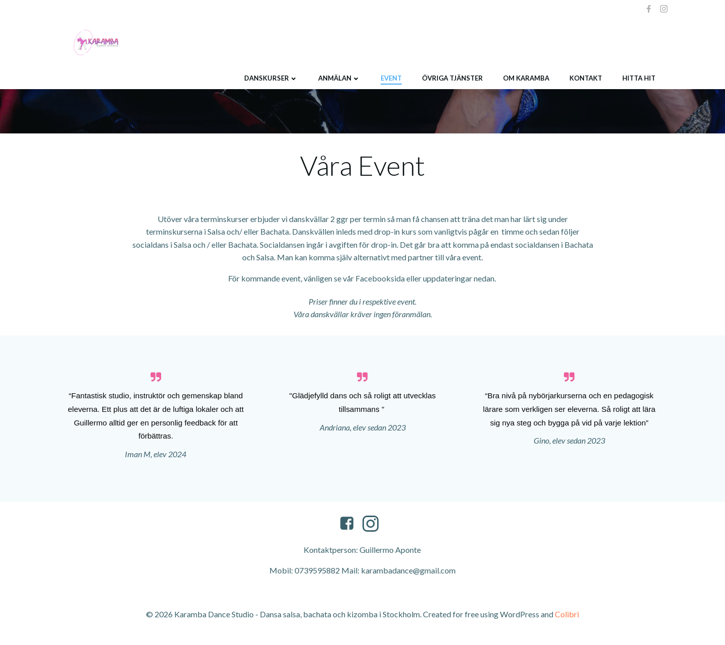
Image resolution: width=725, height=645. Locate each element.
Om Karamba (525, 78)
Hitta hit (638, 78)
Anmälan (339, 78)
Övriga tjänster (451, 78)
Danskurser (271, 78)
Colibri (567, 615)
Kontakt (585, 78)
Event (390, 78)
